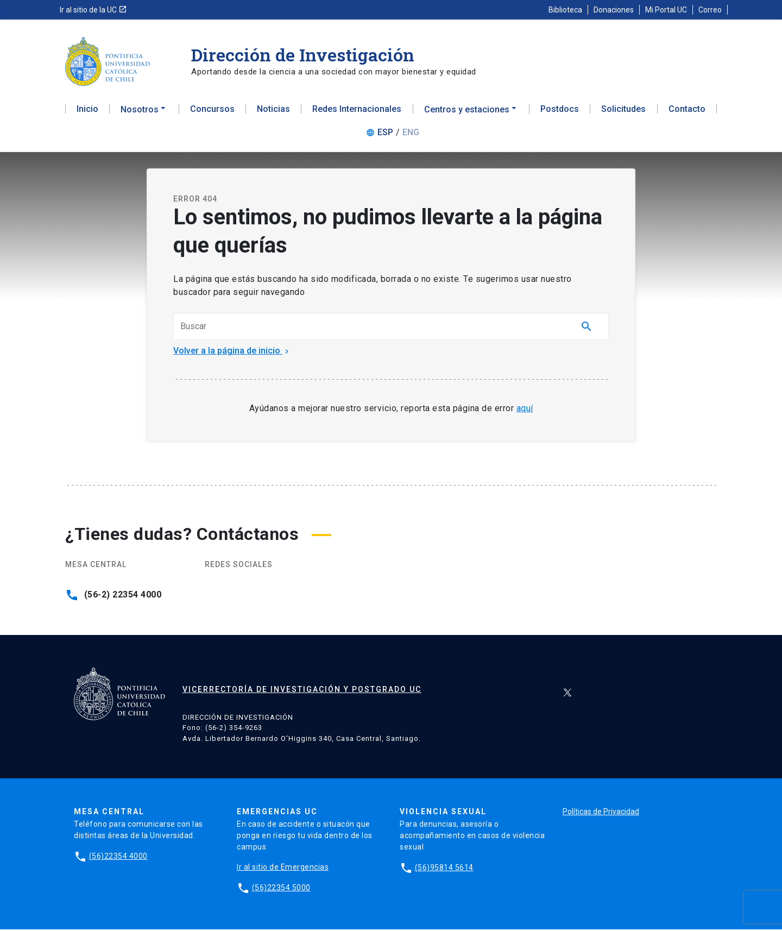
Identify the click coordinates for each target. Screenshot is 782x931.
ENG (410, 135)
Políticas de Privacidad (601, 813)
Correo (710, 9)
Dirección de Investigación (302, 54)
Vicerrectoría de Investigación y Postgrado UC (301, 691)
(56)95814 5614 (444, 869)
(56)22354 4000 (118, 857)
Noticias (273, 112)
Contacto (687, 112)
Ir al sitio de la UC (93, 9)
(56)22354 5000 (281, 889)
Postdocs (559, 112)
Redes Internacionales (356, 112)
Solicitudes (623, 112)
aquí (524, 410)
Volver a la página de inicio (232, 353)
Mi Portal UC (666, 9)
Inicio (87, 112)
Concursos (212, 112)
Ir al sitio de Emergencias (283, 868)
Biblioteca (565, 9)
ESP (385, 135)
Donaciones (614, 9)
